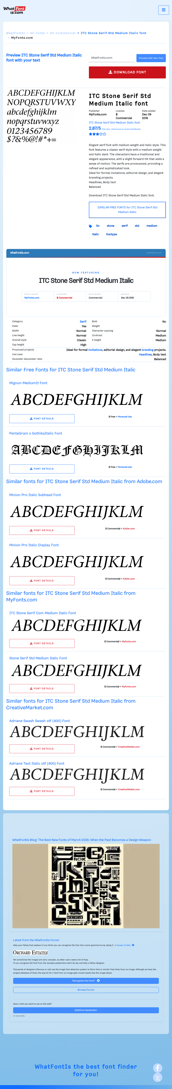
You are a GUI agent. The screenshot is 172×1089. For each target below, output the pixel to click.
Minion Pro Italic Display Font (34, 545)
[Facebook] (157, 1068)
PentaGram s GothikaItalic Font (35, 433)
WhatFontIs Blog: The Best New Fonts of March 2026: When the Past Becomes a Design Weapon (81, 840)
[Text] (112, 58)
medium (151, 226)
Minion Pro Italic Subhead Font (35, 495)
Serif (83, 321)
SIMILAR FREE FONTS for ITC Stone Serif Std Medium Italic (127, 210)
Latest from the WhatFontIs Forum (36, 940)
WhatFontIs (15, 33)
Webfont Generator (86, 1010)
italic (95, 234)
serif (125, 226)
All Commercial (63, 33)
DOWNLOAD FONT (127, 72)
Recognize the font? (86, 980)
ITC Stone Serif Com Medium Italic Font (42, 613)
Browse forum (86, 990)
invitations (95, 350)
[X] (157, 1077)
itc (98, 226)
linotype (111, 234)
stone (110, 226)
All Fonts (37, 33)
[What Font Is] (14, 10)
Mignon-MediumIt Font (28, 383)
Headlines (145, 354)
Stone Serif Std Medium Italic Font (38, 658)
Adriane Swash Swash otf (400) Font (39, 721)
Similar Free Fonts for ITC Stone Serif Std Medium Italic (70, 370)
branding (147, 350)
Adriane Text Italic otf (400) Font (36, 763)
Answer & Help (125, 945)
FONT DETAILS (42, 418)
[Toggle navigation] (163, 10)
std (137, 226)
